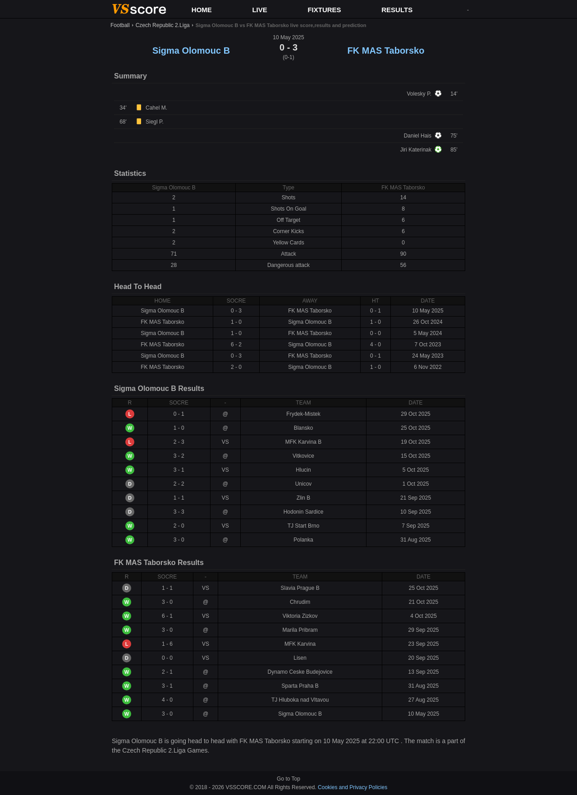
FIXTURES (324, 10)
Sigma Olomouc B (191, 50)
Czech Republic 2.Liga (163, 25)
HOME (202, 10)
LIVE (259, 10)
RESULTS (396, 10)
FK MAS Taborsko (386, 50)
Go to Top (288, 779)
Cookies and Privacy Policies (352, 787)
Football (120, 25)
